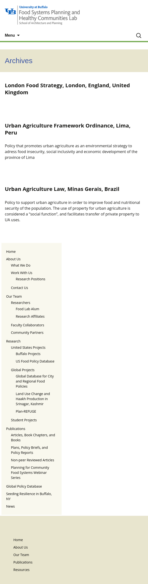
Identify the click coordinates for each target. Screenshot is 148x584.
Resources (21, 569)
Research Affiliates (30, 316)
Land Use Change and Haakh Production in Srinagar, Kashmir (33, 398)
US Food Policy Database (35, 361)
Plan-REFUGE (26, 411)
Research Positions (30, 279)
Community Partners (27, 332)
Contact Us (19, 287)
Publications (15, 428)
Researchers (20, 302)
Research (13, 341)
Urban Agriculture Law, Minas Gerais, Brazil (62, 188)
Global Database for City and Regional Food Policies (35, 381)
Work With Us (21, 272)
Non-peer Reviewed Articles (32, 460)
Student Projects (24, 420)
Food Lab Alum (27, 309)
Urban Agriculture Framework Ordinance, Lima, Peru (67, 129)
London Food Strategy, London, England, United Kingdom (67, 88)
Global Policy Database (24, 486)
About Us (13, 259)
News (10, 506)
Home (11, 251)
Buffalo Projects (28, 353)
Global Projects (23, 370)
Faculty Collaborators (27, 325)
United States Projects (28, 347)
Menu (10, 35)
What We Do (21, 265)
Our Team (14, 296)
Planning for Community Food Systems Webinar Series (30, 472)
